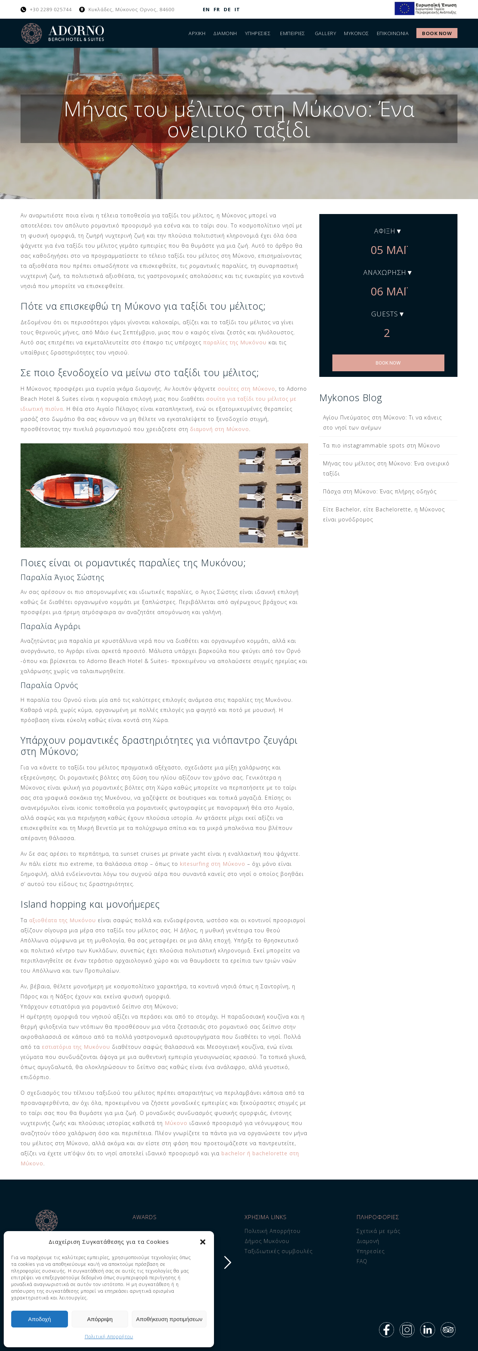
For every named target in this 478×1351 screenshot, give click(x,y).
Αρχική (197, 33)
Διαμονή (225, 33)
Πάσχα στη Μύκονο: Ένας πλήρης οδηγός (380, 491)
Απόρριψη (99, 1319)
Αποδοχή (39, 1319)
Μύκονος (356, 33)
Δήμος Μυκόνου (267, 1241)
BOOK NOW (388, 363)
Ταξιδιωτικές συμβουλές (279, 1251)
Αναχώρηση (384, 272)
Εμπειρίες (292, 33)
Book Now (437, 33)
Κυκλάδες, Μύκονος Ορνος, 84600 (131, 9)
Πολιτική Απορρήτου (109, 1336)
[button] (203, 1242)
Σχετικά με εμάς (378, 1230)
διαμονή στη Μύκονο (219, 429)
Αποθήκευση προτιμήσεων (169, 1319)
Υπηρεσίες (258, 33)
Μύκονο (176, 1123)
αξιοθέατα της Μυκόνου (62, 920)
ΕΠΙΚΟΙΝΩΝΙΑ (393, 33)
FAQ (362, 1261)
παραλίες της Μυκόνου (235, 342)
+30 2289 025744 (51, 9)
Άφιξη (384, 230)
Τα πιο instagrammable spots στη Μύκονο (381, 445)
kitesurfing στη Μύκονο (212, 863)
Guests (384, 313)
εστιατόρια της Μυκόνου (76, 1046)
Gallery (325, 33)
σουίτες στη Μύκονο (246, 388)
